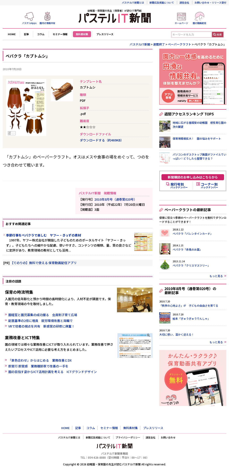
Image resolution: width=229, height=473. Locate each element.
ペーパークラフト (179, 44)
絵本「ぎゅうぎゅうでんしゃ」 (191, 318)
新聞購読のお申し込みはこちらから (193, 177)
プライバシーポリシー (128, 437)
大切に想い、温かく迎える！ (176, 334)
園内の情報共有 (47, 23)
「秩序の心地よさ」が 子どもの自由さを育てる (188, 305)
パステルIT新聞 (140, 44)
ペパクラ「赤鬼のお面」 (187, 249)
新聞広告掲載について (161, 2)
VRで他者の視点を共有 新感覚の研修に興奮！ (41, 326)
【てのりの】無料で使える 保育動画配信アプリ (43, 262)
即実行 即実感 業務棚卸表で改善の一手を (38, 366)
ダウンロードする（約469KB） (102, 140)
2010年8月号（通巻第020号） (115, 199)
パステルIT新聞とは (133, 2)
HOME (12, 34)
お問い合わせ (168, 437)
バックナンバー (179, 185)
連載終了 (159, 44)
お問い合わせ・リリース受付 (210, 2)
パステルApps (29, 23)
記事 (26, 34)
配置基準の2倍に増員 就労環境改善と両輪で (40, 320)
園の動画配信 (199, 23)
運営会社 (184, 2)
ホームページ (181, 23)
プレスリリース (104, 34)
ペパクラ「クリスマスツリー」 (191, 265)
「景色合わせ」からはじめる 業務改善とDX (40, 360)
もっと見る (216, 276)
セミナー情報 (60, 34)
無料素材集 (82, 34)
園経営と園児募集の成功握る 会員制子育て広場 (42, 314)
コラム (41, 34)
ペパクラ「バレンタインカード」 (193, 233)
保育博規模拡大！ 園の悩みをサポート (197, 138)
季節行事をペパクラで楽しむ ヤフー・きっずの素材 (43, 235)
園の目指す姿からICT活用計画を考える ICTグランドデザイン (52, 371)
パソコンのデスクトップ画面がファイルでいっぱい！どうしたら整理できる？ (199, 156)
